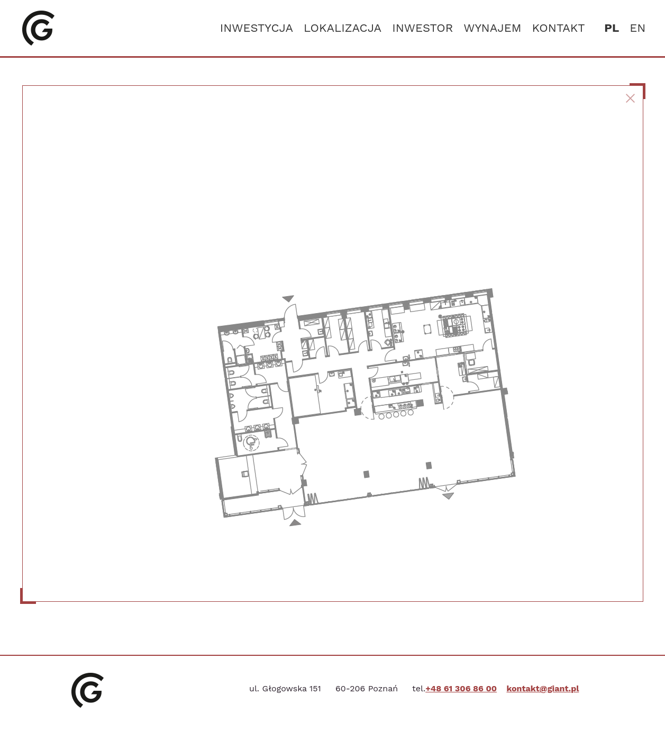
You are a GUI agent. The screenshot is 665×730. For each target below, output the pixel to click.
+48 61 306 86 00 (461, 688)
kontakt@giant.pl (542, 688)
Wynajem (492, 27)
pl (611, 27)
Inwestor (422, 27)
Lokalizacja (342, 27)
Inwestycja (256, 27)
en (637, 27)
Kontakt (558, 27)
